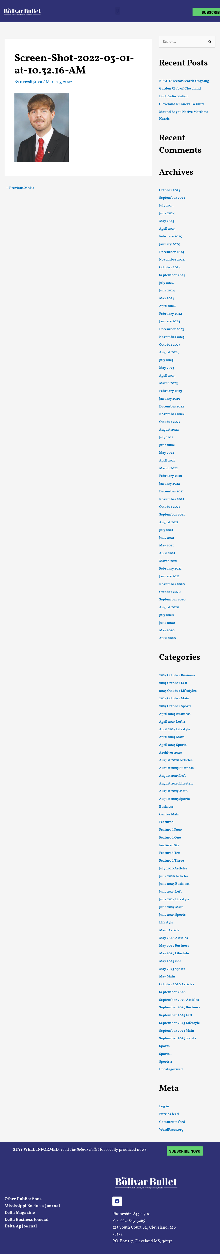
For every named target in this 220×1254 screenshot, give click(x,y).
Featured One (170, 837)
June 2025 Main (171, 907)
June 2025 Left (170, 891)
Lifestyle (166, 922)
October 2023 (169, 345)
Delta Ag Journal (21, 1226)
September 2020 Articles (179, 1000)
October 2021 (169, 507)
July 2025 (166, 205)
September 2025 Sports (177, 1038)
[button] (117, 11)
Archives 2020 (170, 753)
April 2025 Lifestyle (174, 729)
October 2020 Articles (176, 984)
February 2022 (170, 476)
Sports (164, 1046)
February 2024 (170, 314)
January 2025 (169, 244)
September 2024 (172, 275)
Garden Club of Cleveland (180, 88)
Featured (166, 822)
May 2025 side (170, 961)
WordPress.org (171, 1130)
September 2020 (172, 599)
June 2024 (167, 290)
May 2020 (166, 630)
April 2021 (167, 553)
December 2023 (171, 329)
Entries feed (169, 1114)
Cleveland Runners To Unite (182, 104)
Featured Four (170, 830)
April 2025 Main (172, 737)
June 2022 (167, 445)
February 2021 (170, 568)
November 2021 (171, 499)
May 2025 (166, 221)
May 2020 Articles (173, 938)
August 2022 (169, 430)
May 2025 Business (174, 945)
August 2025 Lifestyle (176, 783)
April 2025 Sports (173, 745)
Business (166, 807)
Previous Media (19, 188)
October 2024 (170, 267)
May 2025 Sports (172, 969)
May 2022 (166, 453)
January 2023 (169, 399)
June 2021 (166, 538)
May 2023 (166, 368)
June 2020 (167, 623)
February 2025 (170, 236)
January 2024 (169, 321)
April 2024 (167, 306)
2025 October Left (173, 683)
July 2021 (166, 530)
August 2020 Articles (176, 760)
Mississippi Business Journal (32, 1206)
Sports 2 (165, 1062)
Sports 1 (165, 1054)
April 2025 (167, 229)
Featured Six (169, 845)
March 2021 (168, 561)
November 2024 (172, 259)
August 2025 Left (172, 776)
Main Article (169, 930)
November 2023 (172, 337)
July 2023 (166, 360)
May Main (167, 976)
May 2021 (166, 545)
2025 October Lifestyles (178, 691)
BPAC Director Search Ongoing (184, 81)
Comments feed (172, 1122)
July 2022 (166, 437)
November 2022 (172, 414)
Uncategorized (171, 1069)
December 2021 (171, 491)
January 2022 (169, 484)
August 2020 (169, 607)
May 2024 (166, 298)
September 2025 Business (179, 1007)
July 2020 (166, 615)
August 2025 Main (173, 791)
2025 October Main (174, 698)
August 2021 (168, 522)
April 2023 (167, 375)
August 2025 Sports (174, 799)
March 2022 (168, 468)
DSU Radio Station (174, 96)
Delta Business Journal (27, 1220)
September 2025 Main (176, 1031)
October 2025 (169, 190)
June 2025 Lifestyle (174, 899)
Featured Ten (169, 853)
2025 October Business (177, 675)
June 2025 (166, 213)
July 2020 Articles (173, 868)
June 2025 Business (174, 884)
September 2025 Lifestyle (179, 1023)
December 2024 (171, 252)
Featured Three (171, 861)
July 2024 (166, 283)
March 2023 (168, 383)
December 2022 (171, 406)
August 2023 (169, 352)
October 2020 (170, 592)
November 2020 (172, 584)
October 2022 (169, 422)
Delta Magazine (20, 1213)
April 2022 (167, 460)
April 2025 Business (174, 714)
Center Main (169, 814)
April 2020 (167, 638)
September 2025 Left (175, 1015)
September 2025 (172, 198)
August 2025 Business (176, 768)
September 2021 (172, 514)
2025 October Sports (175, 706)
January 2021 (169, 576)
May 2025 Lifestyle (174, 953)
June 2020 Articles (173, 876)
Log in (164, 1106)
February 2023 (170, 391)
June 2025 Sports (172, 915)
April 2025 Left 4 (172, 722)
